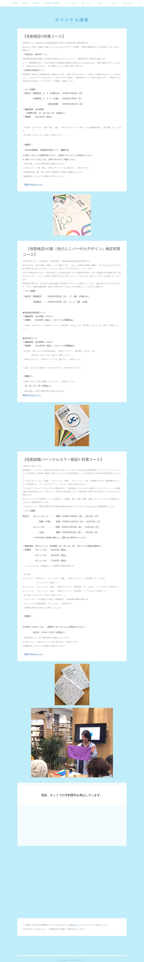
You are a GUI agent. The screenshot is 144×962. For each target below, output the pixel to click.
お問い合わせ (126, 3)
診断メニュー (102, 3)
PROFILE (35, 3)
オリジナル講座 (70, 3)
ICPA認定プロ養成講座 (52, 3)
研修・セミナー (86, 3)
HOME (15, 3)
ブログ (114, 3)
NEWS (24, 3)
